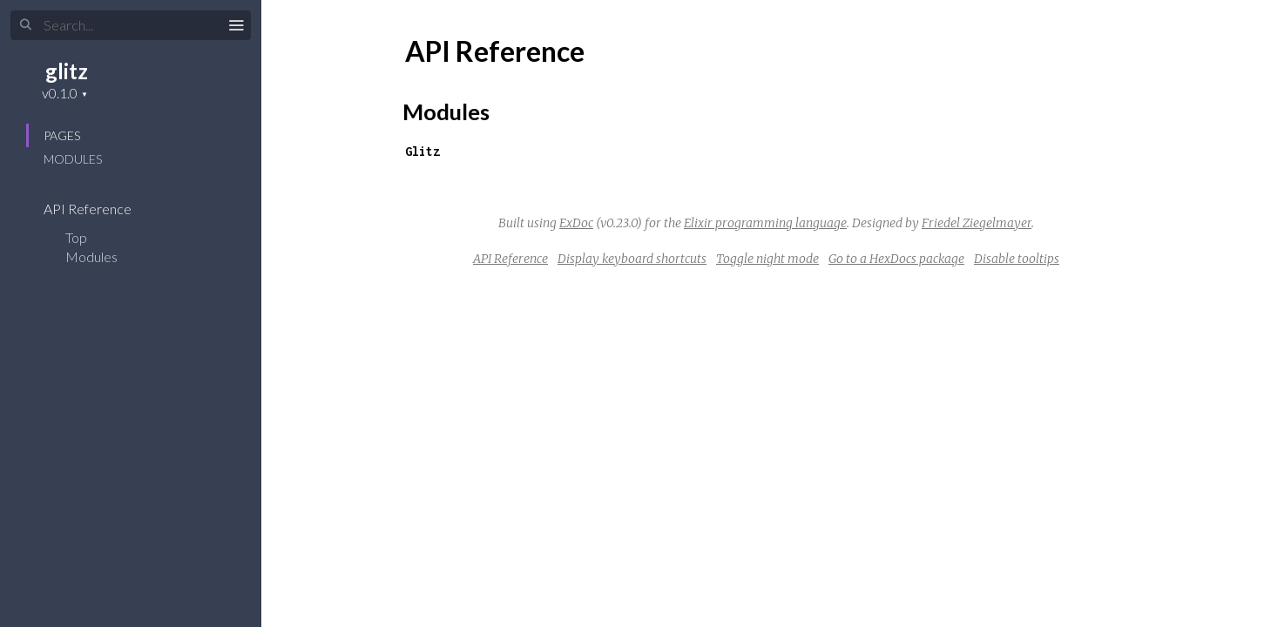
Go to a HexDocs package (896, 259)
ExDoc (576, 223)
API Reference (99, 208)
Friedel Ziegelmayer (976, 223)
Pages (62, 135)
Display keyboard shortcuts (632, 259)
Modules (73, 159)
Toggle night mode (767, 259)
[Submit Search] (25, 25)
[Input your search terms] (130, 25)
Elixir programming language (765, 223)
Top (76, 237)
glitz (66, 71)
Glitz (422, 151)
